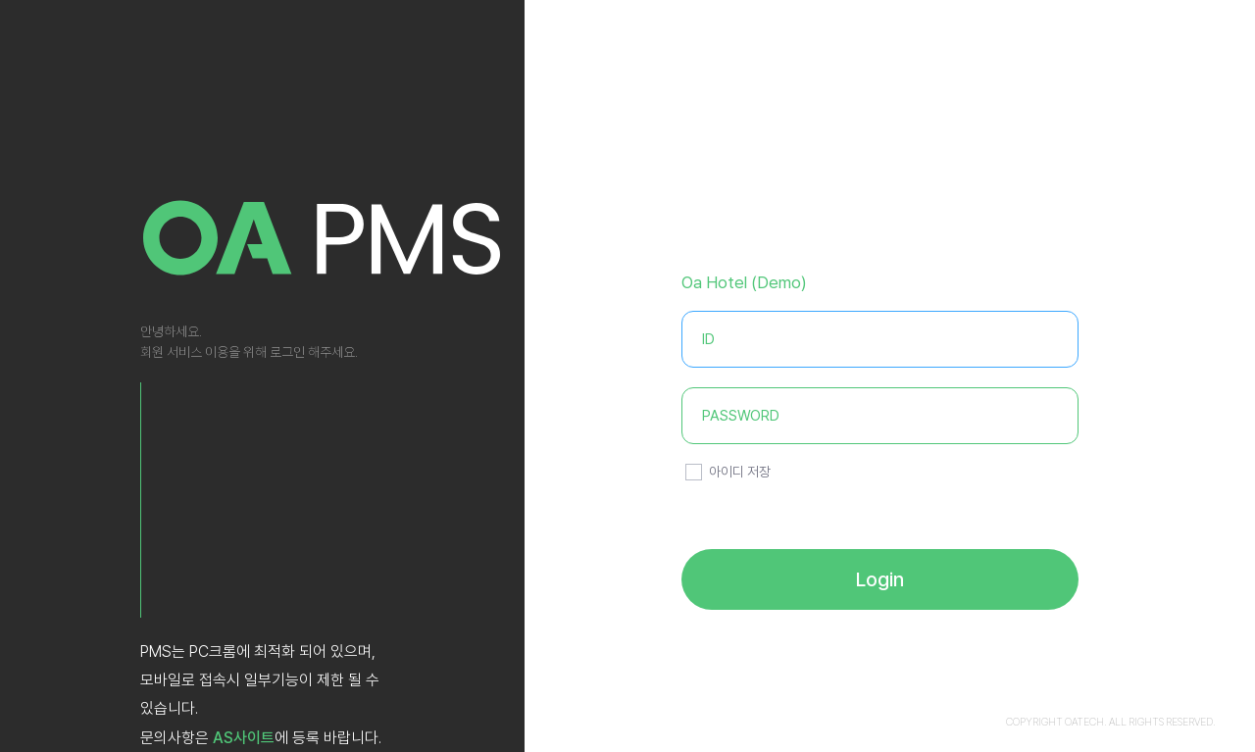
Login (880, 579)
